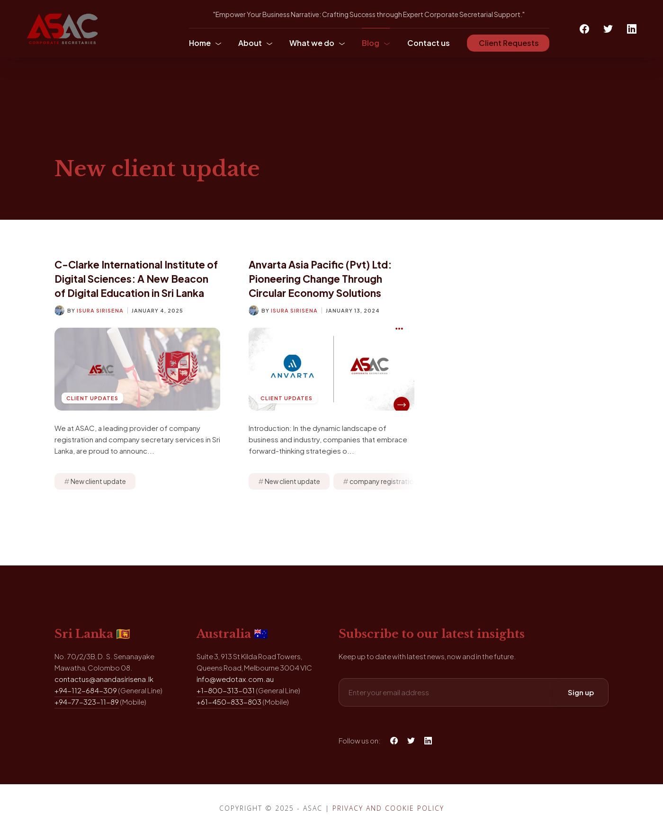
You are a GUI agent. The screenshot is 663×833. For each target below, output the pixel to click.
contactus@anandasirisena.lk (103, 678)
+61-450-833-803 (229, 701)
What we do (311, 43)
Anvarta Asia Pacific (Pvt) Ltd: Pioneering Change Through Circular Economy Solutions (320, 278)
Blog (370, 43)
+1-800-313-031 (226, 690)
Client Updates (92, 398)
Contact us (428, 43)
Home (200, 43)
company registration (383, 481)
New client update (98, 481)
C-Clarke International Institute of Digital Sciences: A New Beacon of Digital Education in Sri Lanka (136, 278)
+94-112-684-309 (85, 690)
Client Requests (508, 43)
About (250, 43)
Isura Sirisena (100, 310)
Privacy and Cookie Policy (388, 808)
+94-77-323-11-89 (86, 701)
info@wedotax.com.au (235, 678)
